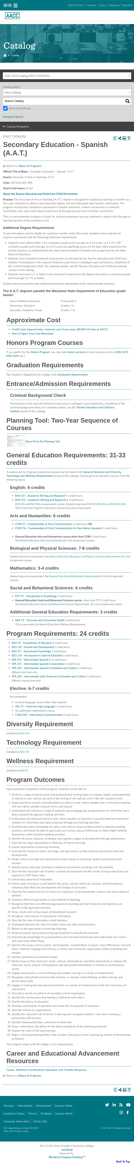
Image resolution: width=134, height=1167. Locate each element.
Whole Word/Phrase (20, 108)
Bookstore (114, 5)
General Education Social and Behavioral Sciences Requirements (55, 604)
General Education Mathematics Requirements (74, 576)
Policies (32, 1113)
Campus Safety (63, 1105)
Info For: (8, 5)
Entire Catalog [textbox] (12, 92)
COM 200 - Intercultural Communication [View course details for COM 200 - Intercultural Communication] (39, 714)
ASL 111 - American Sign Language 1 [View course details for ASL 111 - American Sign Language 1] (35, 706)
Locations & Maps (13, 1113)
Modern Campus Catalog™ (67, 1157)
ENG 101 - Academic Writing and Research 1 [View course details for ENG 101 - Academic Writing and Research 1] (41, 495)
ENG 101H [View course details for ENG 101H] (122, 352)
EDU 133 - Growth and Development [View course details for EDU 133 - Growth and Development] (33, 647)
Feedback (46, 1113)
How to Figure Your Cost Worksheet (32, 333)
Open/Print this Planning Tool (42, 441)
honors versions (76, 352)
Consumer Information (16, 1121)
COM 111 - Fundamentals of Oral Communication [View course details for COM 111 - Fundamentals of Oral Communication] (43, 524)
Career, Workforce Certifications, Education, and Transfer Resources (46, 1070)
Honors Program (40, 352)
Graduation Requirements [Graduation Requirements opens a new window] (73, 374)
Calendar (91, 5)
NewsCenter (25, 1105)
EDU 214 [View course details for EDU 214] (24, 733)
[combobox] (67, 75)
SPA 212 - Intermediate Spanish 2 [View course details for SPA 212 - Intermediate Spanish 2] (31, 659)
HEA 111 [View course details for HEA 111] (24, 770)
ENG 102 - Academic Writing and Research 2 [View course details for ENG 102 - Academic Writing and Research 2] (41, 500)
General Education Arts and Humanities (41, 540)
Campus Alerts (64, 1113)
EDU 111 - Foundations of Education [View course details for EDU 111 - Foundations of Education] (32, 643)
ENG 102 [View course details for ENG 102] (101, 504)
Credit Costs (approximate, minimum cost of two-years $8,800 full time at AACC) (60, 329)
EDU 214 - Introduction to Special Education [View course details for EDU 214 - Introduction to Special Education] (37, 655)
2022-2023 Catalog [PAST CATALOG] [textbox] (27, 76)
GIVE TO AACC (76, 5)
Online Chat (40, 1121)
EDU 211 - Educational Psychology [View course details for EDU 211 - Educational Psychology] (31, 651)
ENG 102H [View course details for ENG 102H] (12, 356)
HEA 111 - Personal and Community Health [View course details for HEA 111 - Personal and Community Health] (39, 620)
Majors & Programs (29, 166)
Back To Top (123, 1161)
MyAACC (127, 5)
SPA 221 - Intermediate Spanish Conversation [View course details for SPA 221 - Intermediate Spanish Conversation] (38, 663)
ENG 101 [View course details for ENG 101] (19, 504)
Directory (8, 1105)
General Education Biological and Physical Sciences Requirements (85, 556)
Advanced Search (13, 116)
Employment (43, 1105)
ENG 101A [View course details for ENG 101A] (34, 504)
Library (102, 5)
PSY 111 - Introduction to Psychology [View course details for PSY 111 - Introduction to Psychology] (36, 596)
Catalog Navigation (18, 126)
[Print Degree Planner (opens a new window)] (115, 138)
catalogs (67, 1149)
